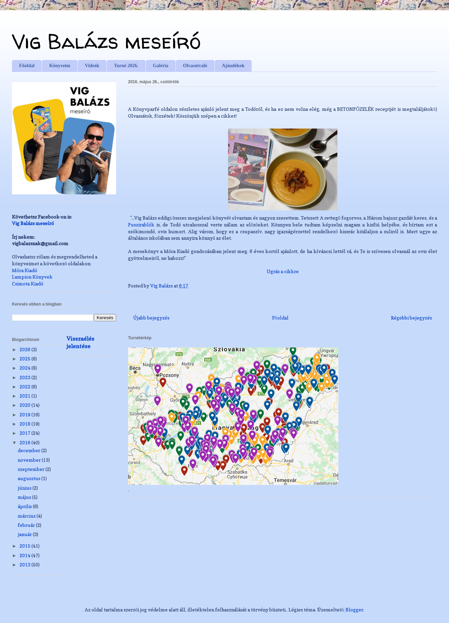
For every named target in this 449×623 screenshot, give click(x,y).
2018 (25, 424)
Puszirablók (141, 224)
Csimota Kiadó (27, 283)
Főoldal (26, 65)
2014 (25, 555)
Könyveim (59, 65)
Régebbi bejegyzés (411, 318)
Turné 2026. (126, 65)
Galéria (160, 65)
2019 (25, 414)
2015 (25, 546)
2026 (25, 349)
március (27, 516)
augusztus (29, 478)
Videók (92, 65)
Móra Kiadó (24, 270)
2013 (25, 564)
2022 (25, 386)
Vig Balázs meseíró (106, 41)
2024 (25, 368)
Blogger (354, 609)
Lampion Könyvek (32, 277)
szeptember (31, 469)
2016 (25, 442)
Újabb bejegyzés (151, 318)
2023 (25, 377)
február (27, 525)
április (25, 506)
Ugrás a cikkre (283, 271)
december (29, 450)
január (25, 534)
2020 (25, 405)
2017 (25, 433)
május (25, 497)
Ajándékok (233, 65)
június (25, 488)
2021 (25, 396)
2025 (25, 358)
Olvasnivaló (195, 65)
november (30, 460)
